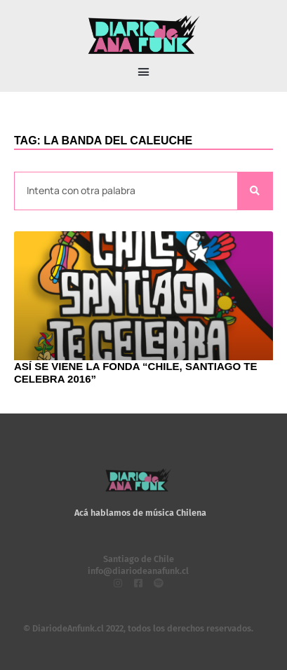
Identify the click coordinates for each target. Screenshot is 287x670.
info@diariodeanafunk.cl (138, 571)
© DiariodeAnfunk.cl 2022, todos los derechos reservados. (138, 628)
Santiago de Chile (138, 559)
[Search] (254, 191)
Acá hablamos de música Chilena (140, 512)
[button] (144, 72)
